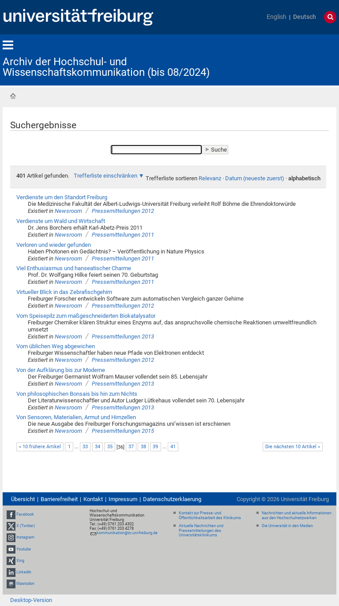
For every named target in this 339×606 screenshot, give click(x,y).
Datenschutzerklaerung (172, 499)
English (276, 17)
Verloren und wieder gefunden (53, 245)
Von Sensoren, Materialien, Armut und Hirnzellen (76, 417)
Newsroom (68, 211)
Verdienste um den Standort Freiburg (61, 197)
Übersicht (23, 499)
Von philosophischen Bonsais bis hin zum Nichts (76, 393)
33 (85, 447)
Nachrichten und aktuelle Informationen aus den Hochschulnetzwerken (296, 515)
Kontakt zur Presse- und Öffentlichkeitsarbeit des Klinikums (210, 515)
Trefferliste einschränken (105, 175)
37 (131, 447)
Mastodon (25, 583)
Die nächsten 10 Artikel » (292, 447)
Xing (20, 560)
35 (110, 447)
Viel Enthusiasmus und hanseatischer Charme (73, 268)
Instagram (25, 537)
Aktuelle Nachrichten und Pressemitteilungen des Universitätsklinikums (201, 531)
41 (173, 447)
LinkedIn (23, 572)
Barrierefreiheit (59, 499)
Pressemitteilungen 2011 (123, 234)
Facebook (25, 514)
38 (143, 447)
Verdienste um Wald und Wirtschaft (60, 221)
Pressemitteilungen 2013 (123, 336)
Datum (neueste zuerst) (254, 178)
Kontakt (93, 499)
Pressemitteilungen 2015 (123, 431)
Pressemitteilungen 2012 (123, 211)
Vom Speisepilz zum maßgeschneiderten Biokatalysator (85, 315)
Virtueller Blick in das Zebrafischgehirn (64, 292)
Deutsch (304, 17)
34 (97, 447)
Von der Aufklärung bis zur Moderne (60, 370)
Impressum (123, 499)
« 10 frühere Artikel (40, 447)
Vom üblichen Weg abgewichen (55, 346)
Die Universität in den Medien (287, 526)
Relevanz (210, 178)
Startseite (12, 96)
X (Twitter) (25, 526)
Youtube (23, 549)
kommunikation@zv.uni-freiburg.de (127, 533)
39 (155, 447)
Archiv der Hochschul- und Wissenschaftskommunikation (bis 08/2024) (106, 67)
